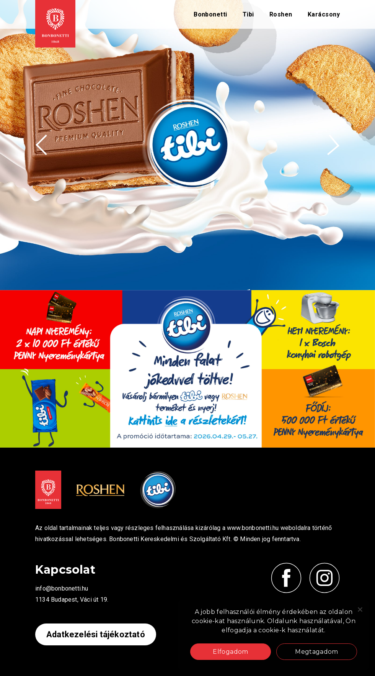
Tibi (248, 14)
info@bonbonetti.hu (61, 588)
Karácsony (324, 14)
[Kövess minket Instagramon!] (324, 578)
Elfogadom (230, 651)
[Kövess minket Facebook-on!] (286, 578)
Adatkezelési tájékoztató (95, 634)
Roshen (280, 14)
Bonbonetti (210, 14)
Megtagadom (316, 651)
